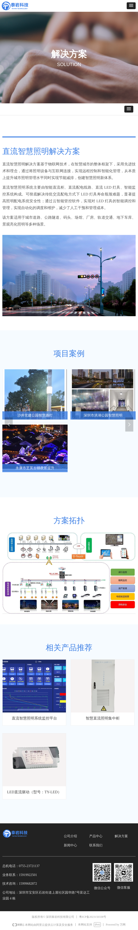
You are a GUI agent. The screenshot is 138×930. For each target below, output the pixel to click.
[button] (131, 5)
